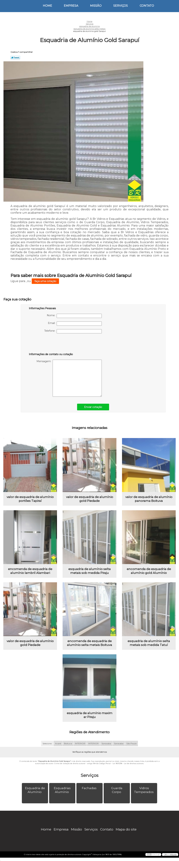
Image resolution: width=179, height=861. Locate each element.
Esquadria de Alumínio (35, 790)
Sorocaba (106, 743)
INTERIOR (80, 743)
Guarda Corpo (116, 790)
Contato (147, 5)
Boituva (68, 743)
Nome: (74, 316)
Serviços (120, 5)
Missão (96, 5)
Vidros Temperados (144, 790)
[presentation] (51, 344)
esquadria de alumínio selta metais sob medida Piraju (89, 571)
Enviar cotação (93, 407)
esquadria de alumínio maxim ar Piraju (89, 715)
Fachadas (89, 788)
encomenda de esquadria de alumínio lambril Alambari (30, 571)
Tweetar (15, 57)
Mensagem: (69, 378)
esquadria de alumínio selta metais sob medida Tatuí (149, 643)
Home (47, 5)
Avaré (58, 743)
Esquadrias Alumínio (62, 790)
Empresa (71, 5)
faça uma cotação (45, 281)
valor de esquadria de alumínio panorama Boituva (148, 499)
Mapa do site (126, 829)
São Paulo (131, 743)
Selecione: (47, 743)
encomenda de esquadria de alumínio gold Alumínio (149, 571)
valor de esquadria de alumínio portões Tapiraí (30, 499)
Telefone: (73, 331)
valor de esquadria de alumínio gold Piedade (89, 499)
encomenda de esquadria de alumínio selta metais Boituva (89, 643)
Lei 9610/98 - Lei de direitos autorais (128, 763)
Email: (75, 323)
